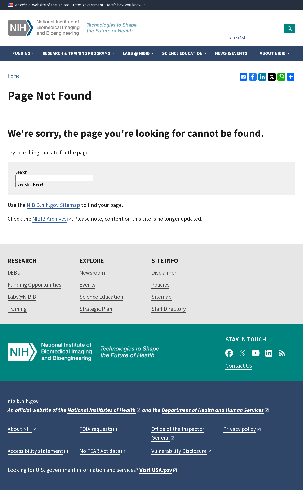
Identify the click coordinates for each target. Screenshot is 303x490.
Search (21, 172)
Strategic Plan (96, 308)
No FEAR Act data (100, 450)
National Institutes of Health (101, 410)
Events (87, 284)
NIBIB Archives (49, 218)
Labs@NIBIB (22, 296)
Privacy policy (239, 428)
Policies (160, 284)
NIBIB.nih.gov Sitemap (53, 204)
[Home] (73, 34)
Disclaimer (164, 272)
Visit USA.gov (155, 469)
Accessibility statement (35, 450)
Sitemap (162, 296)
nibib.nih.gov (23, 401)
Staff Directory (169, 308)
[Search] (255, 28)
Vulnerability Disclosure (179, 450)
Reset (38, 184)
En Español (236, 38)
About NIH (20, 428)
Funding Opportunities (34, 284)
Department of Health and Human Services (213, 410)
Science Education (101, 296)
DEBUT (16, 272)
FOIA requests (96, 428)
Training (17, 308)
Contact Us (238, 365)
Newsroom (92, 272)
